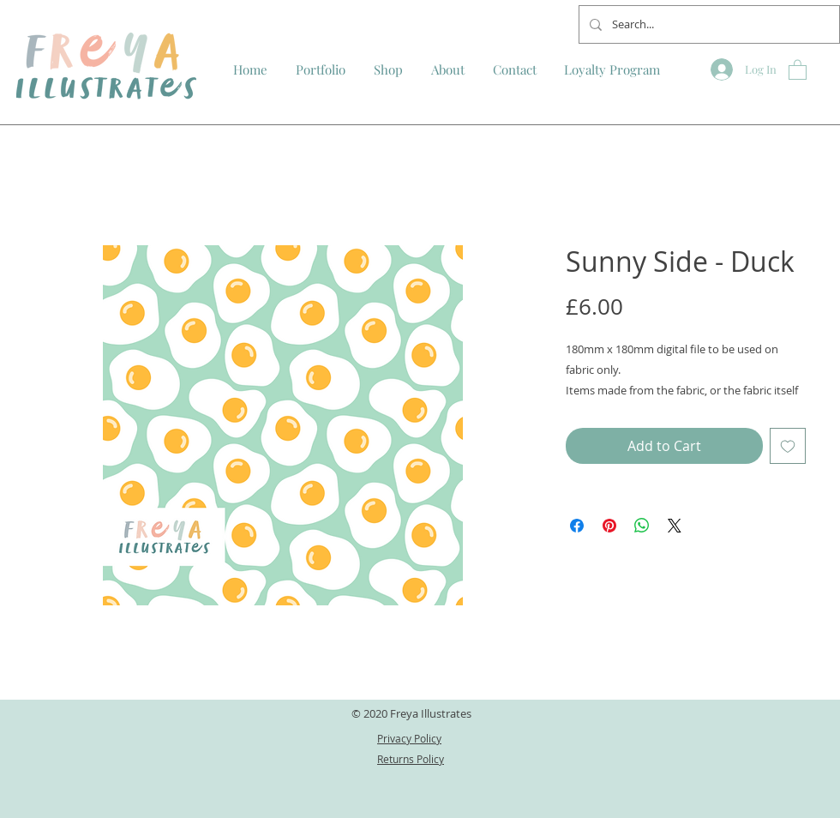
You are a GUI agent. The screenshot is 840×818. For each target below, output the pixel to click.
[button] (798, 69)
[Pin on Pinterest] (609, 525)
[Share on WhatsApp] (642, 525)
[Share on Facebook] (577, 525)
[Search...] (707, 24)
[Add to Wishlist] (788, 446)
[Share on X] (674, 525)
